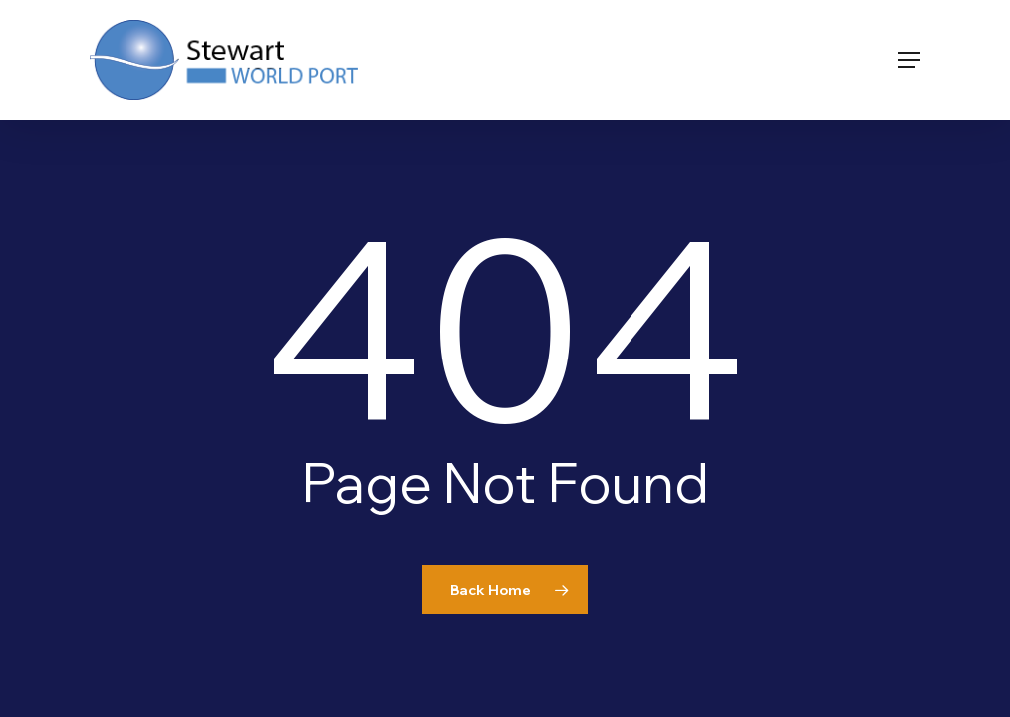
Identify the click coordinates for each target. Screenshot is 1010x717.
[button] (909, 60)
